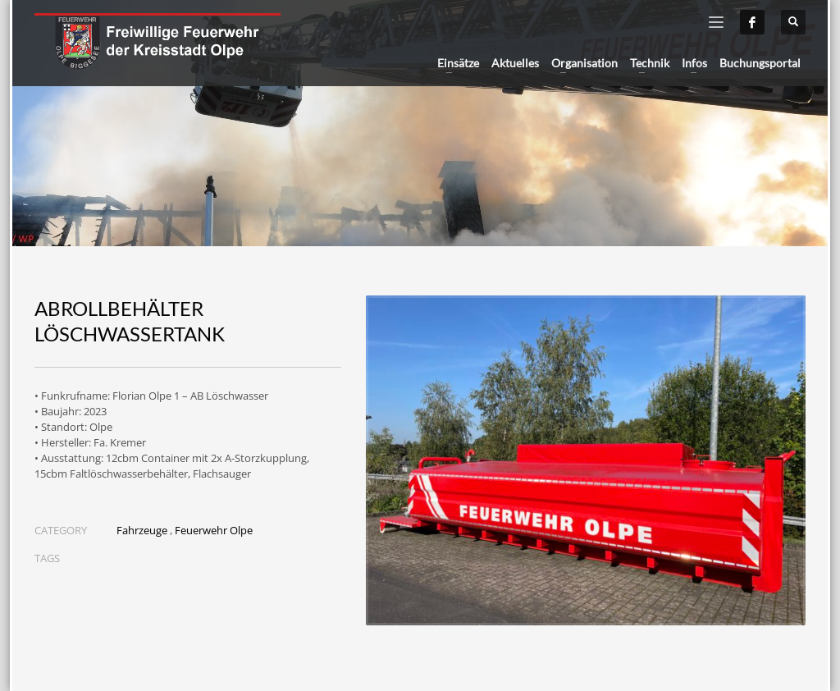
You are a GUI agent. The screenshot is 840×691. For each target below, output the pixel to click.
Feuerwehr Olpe (214, 530)
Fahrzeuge (141, 530)
